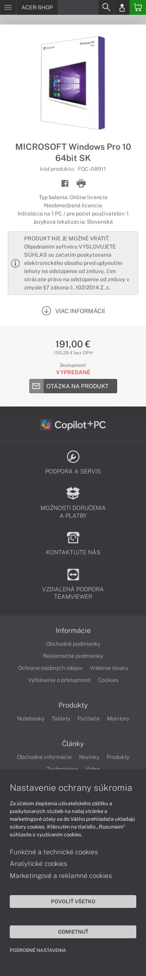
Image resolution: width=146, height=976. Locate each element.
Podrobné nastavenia (38, 950)
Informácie (73, 630)
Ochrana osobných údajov (50, 668)
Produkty (73, 705)
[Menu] (8, 7)
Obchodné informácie (44, 757)
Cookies (108, 680)
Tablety (61, 718)
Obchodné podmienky (73, 644)
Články (73, 743)
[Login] (122, 7)
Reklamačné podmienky (73, 656)
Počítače (88, 718)
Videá (92, 769)
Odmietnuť (73, 932)
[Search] (106, 7)
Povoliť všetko (73, 901)
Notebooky (30, 718)
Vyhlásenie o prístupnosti (59, 680)
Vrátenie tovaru (109, 668)
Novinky (89, 757)
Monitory (118, 718)
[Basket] (138, 7)
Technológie (62, 769)
